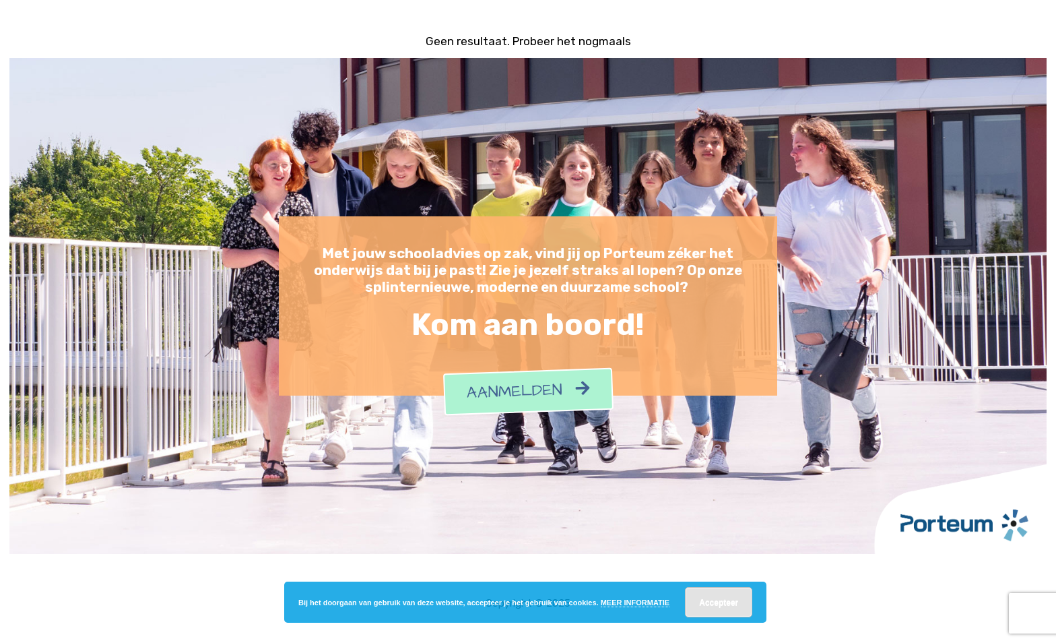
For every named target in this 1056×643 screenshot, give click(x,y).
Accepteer (718, 602)
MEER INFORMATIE (635, 603)
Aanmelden (528, 391)
